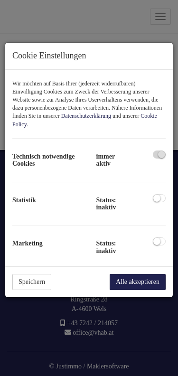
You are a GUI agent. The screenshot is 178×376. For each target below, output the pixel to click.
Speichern (32, 281)
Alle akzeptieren (137, 281)
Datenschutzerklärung (86, 116)
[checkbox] (159, 154)
